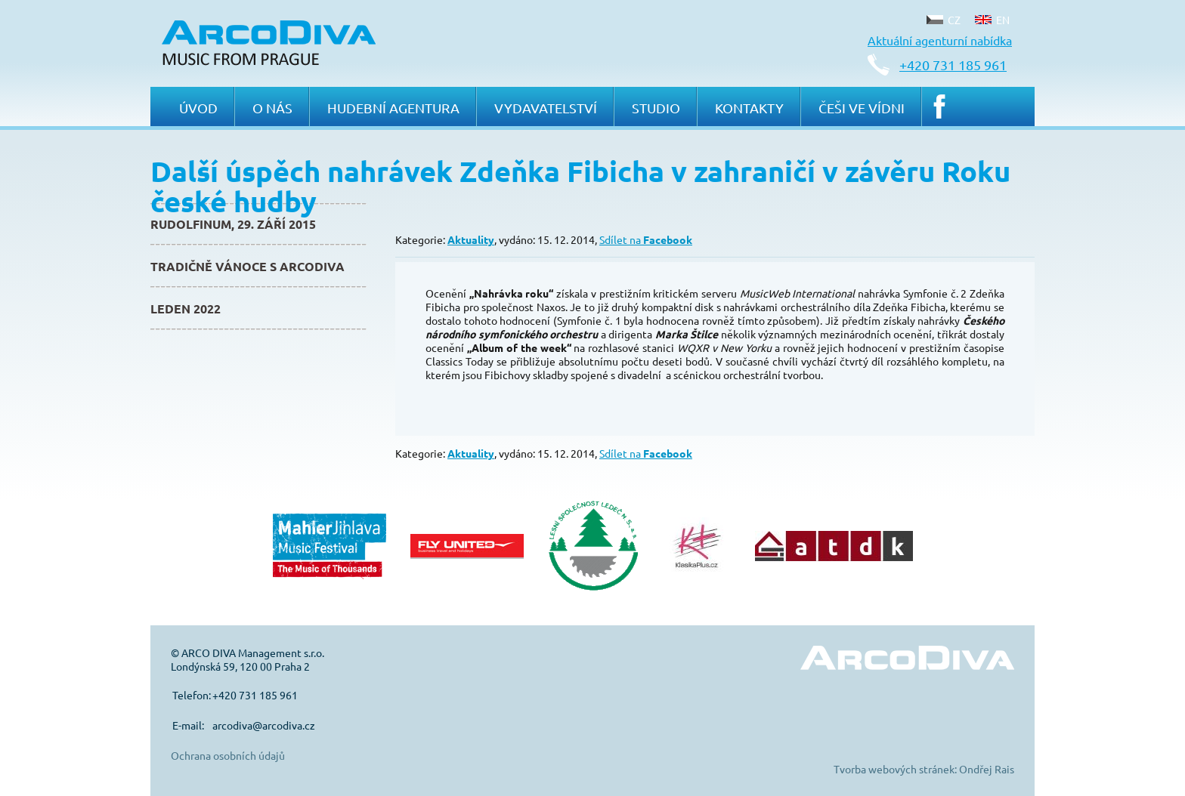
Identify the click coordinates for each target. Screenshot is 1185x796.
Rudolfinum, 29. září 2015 (233, 224)
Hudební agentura (393, 108)
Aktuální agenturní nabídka (940, 40)
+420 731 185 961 (953, 65)
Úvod (198, 108)
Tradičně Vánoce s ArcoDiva (247, 266)
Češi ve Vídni (861, 108)
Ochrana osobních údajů (228, 755)
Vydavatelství (545, 108)
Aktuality (470, 239)
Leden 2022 (185, 308)
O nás (272, 108)
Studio (656, 108)
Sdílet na (645, 239)
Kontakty (749, 108)
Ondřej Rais (986, 769)
